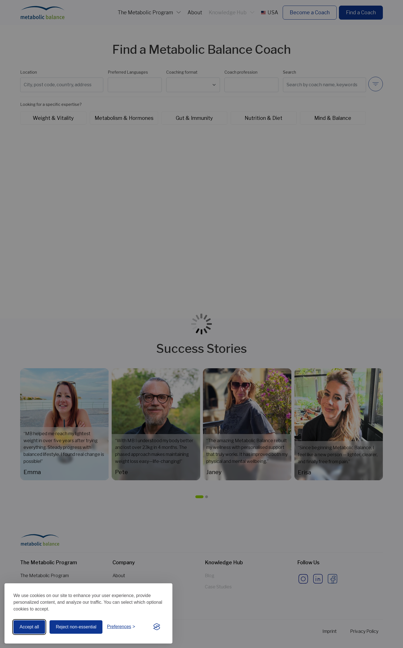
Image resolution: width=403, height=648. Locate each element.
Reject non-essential (76, 626)
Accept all (29, 626)
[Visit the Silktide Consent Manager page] (156, 627)
